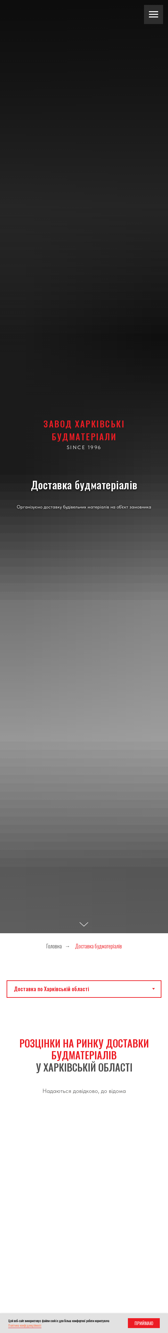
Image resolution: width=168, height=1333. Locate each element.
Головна (54, 946)
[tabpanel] (84, 1061)
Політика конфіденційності (24, 1325)
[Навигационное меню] (153, 14)
